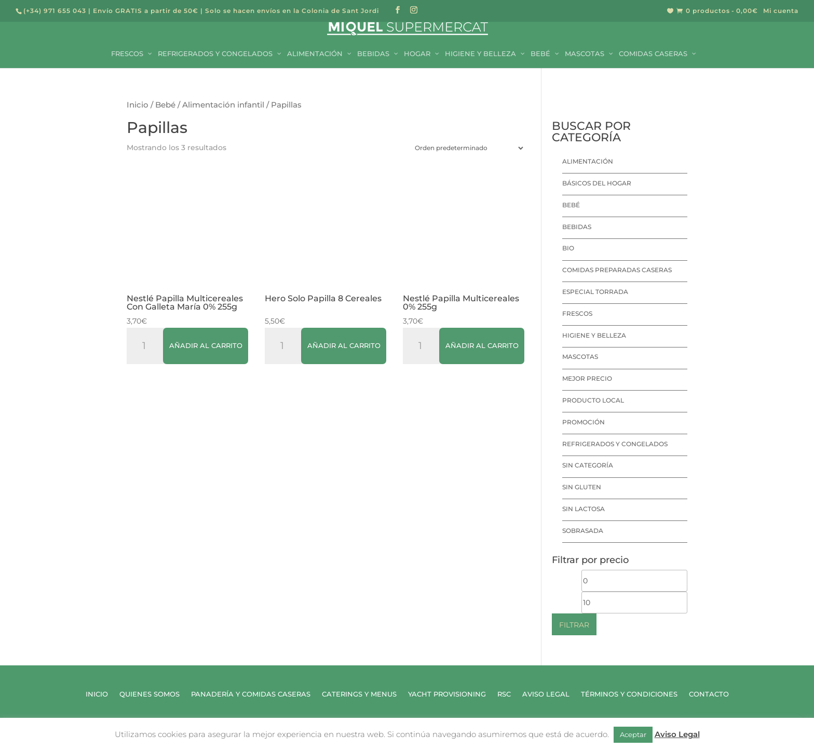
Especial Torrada (595, 292)
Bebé (165, 105)
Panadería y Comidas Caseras (250, 694)
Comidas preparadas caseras (617, 270)
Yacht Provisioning (447, 694)
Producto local (593, 400)
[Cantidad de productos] (148, 346)
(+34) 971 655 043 (54, 11)
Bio (568, 248)
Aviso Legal (545, 694)
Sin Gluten (581, 487)
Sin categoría (587, 465)
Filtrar (574, 625)
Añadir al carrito (205, 345)
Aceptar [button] (633, 734)
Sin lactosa (583, 509)
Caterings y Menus (359, 694)
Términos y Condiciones (629, 694)
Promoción (583, 422)
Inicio (137, 105)
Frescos (577, 313)
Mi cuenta (780, 11)
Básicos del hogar (596, 183)
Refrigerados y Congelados (615, 444)
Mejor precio (587, 378)
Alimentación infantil (223, 105)
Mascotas (580, 356)
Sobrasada (582, 530)
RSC (504, 694)
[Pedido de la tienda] (467, 148)
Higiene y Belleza (594, 335)
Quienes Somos (149, 694)
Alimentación (587, 161)
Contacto (709, 694)
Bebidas (576, 227)
